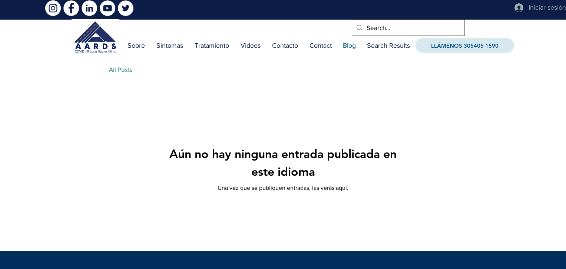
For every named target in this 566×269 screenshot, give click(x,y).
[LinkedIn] (89, 8)
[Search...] (408, 28)
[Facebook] (71, 8)
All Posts (121, 69)
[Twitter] (125, 8)
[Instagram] (53, 8)
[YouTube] (107, 8)
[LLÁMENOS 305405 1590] (465, 45)
